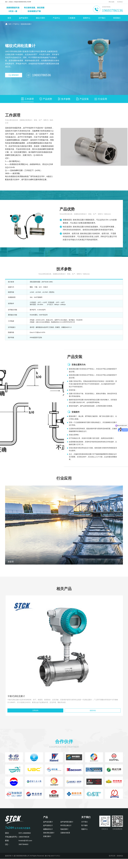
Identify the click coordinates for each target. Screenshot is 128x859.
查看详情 (93, 711)
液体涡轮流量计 (27, 24)
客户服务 (84, 826)
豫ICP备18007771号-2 (53, 856)
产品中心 (56, 18)
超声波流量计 (48, 822)
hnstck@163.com (25, 841)
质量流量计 (47, 837)
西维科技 (119, 856)
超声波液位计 (48, 826)
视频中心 (84, 829)
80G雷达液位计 (65, 826)
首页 (9, 18)
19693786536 (112, 10)
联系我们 (120, 2)
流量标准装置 (65, 833)
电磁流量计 (64, 829)
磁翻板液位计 (48, 829)
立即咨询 (35, 710)
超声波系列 (23, 18)
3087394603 (23, 845)
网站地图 (111, 2)
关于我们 (101, 18)
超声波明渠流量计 (66, 822)
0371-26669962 (25, 833)
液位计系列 (40, 18)
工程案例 (71, 18)
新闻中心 (86, 18)
